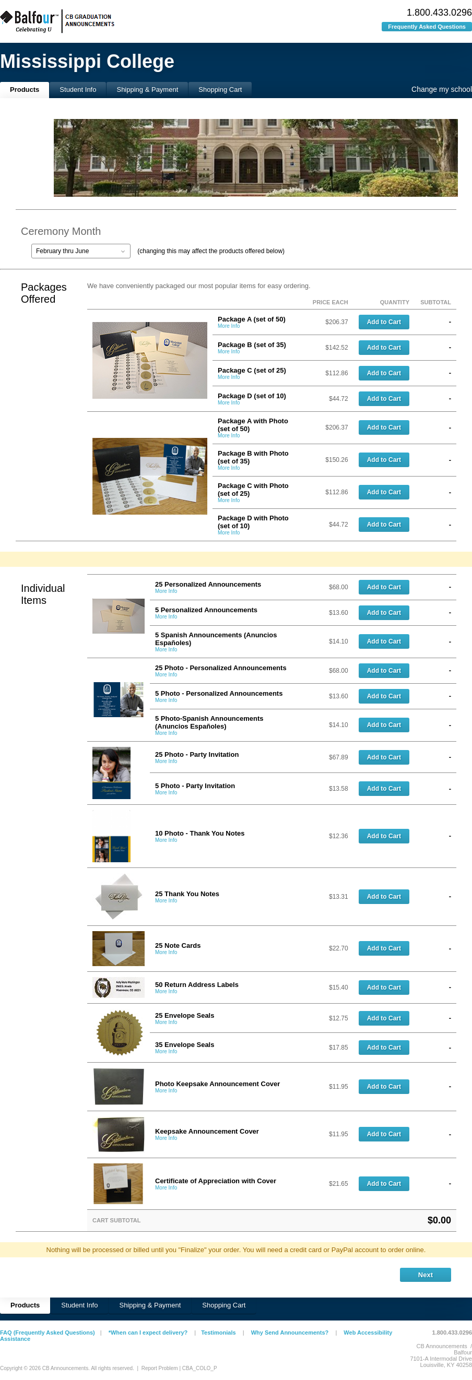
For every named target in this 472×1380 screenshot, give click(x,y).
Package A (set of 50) (252, 319)
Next (425, 1275)
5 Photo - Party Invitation (195, 786)
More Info (229, 326)
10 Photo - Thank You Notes (199, 833)
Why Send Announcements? (290, 1332)
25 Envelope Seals (184, 1015)
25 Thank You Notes (187, 894)
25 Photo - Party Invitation (197, 754)
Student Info (78, 89)
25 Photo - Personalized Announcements (221, 668)
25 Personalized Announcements (208, 584)
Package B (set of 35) (252, 345)
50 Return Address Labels (197, 985)
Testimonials (218, 1332)
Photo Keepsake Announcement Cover (217, 1084)
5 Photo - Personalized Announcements (218, 693)
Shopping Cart (220, 89)
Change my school (441, 89)
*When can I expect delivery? (148, 1332)
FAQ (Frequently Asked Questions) (47, 1332)
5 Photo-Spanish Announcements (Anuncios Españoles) (209, 722)
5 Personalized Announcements (206, 610)
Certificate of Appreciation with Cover (215, 1181)
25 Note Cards (177, 945)
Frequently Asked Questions (427, 26)
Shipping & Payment (147, 89)
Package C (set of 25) (252, 370)
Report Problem (159, 1368)
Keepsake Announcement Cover (207, 1131)
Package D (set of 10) (252, 396)
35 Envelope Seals (184, 1045)
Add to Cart (384, 322)
